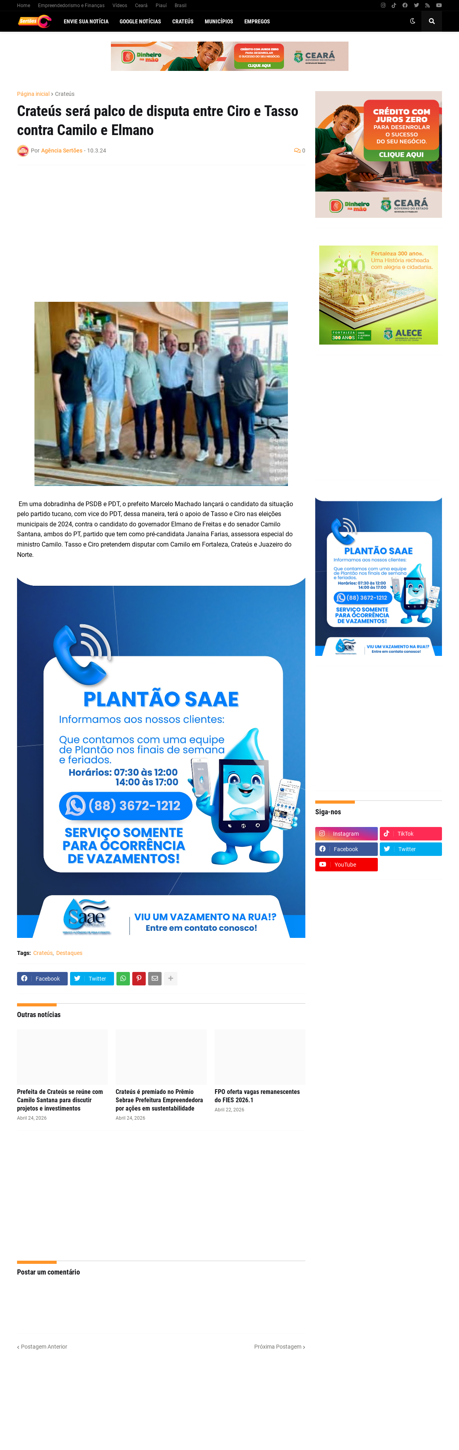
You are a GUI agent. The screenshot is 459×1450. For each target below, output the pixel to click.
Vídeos (119, 5)
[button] (412, 21)
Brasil (181, 5)
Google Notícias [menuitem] (140, 21)
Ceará (141, 5)
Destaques (69, 953)
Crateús (64, 94)
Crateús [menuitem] (183, 21)
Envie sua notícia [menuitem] (86, 21)
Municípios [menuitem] (219, 21)
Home (23, 5)
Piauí (161, 5)
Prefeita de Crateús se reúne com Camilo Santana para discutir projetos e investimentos (60, 1100)
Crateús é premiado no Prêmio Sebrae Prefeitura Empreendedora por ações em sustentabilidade (159, 1100)
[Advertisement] (153, 228)
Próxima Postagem (277, 1346)
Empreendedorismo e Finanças (71, 5)
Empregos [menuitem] (257, 21)
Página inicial (33, 94)
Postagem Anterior (44, 1346)
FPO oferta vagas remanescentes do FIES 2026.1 (257, 1096)
